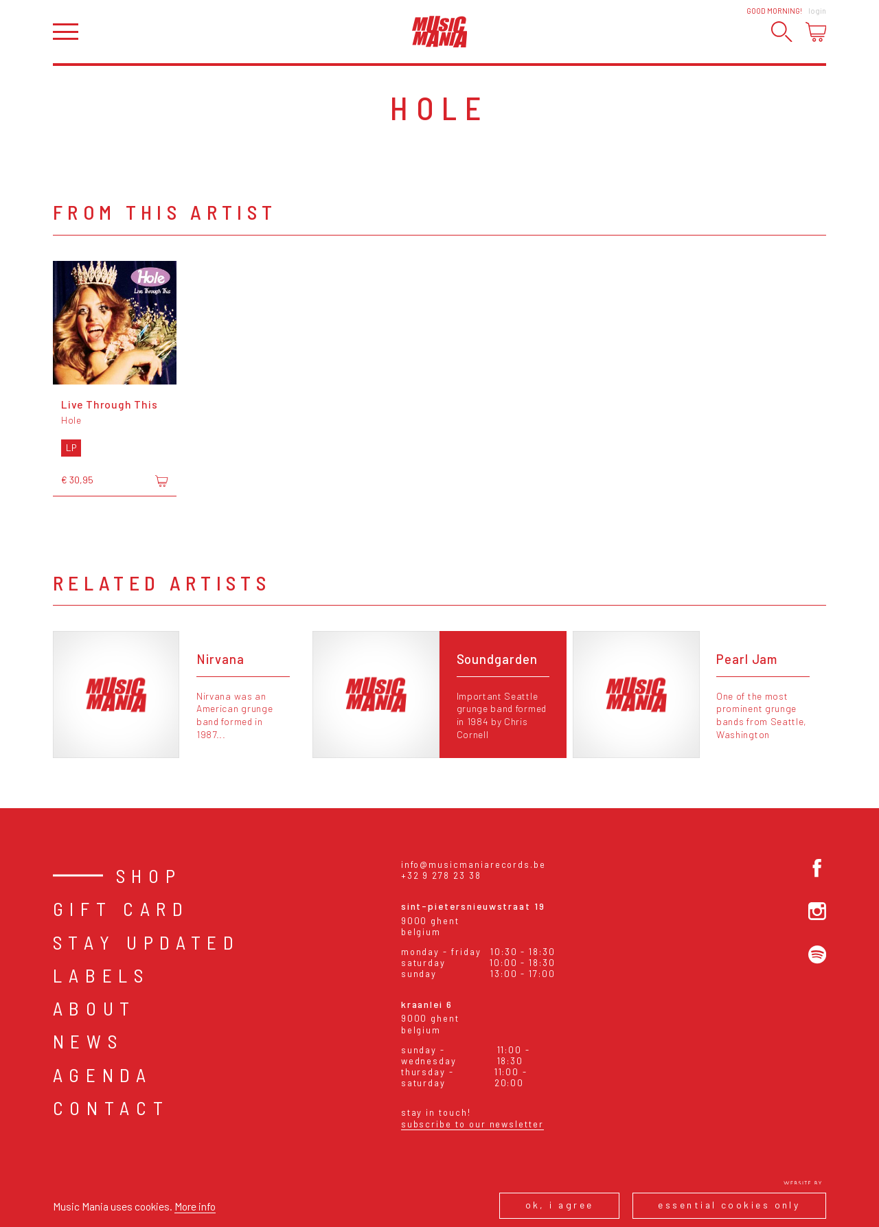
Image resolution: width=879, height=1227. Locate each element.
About (94, 1008)
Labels (101, 975)
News (88, 1041)
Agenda (102, 1074)
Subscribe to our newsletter (472, 1124)
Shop (149, 875)
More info (195, 1206)
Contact (111, 1107)
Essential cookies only (729, 1205)
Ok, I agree (559, 1205)
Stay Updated (146, 942)
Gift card (121, 908)
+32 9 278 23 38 (441, 875)
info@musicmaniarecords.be (473, 864)
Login (817, 10)
